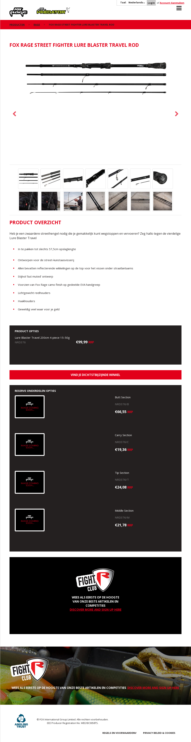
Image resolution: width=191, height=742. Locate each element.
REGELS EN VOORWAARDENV (119, 733)
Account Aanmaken (172, 2)
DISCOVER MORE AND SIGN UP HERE (95, 610)
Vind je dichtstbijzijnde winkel (95, 375)
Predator (43, 9)
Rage (13, 9)
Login (151, 2)
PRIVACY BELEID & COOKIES (159, 733)
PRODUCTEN (17, 24)
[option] (95, 79)
